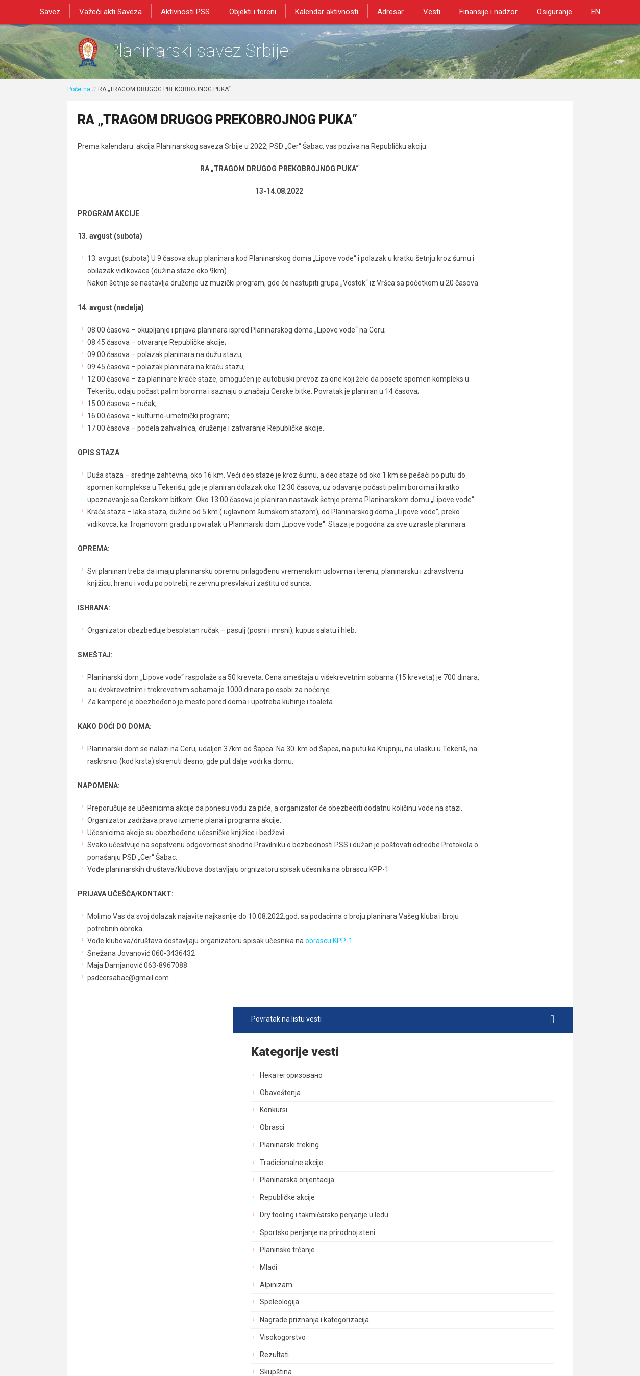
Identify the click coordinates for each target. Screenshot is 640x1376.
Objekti (444, 655)
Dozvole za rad (457, 778)
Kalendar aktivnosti (327, 11)
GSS (440, 551)
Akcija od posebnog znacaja (478, 917)
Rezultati (447, 463)
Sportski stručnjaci (462, 813)
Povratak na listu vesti (489, 119)
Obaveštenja (453, 192)
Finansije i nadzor (483, 11)
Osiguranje (546, 11)
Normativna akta (459, 795)
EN (585, 11)
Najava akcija (454, 830)
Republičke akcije (460, 297)
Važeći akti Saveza (118, 11)
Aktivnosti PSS (190, 11)
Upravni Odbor (456, 498)
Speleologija (452, 411)
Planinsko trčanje (460, 358)
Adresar (389, 11)
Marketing (449, 725)
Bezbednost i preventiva (472, 638)
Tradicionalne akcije (464, 262)
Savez (60, 11)
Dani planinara (456, 620)
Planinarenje (453, 585)
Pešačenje (449, 568)
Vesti (428, 11)
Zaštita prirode (456, 690)
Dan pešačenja (456, 603)
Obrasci (445, 227)
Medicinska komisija (465, 865)
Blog (440, 847)
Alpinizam (449, 393)
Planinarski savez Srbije (223, 53)
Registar (446, 760)
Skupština (449, 481)
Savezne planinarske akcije (476, 900)
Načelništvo (451, 515)
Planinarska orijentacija (470, 279)
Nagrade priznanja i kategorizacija (487, 428)
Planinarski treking (462, 245)
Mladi (441, 376)
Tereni (443, 673)
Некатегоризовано (464, 175)
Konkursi (446, 209)
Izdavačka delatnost (465, 743)
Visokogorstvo (456, 445)
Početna (78, 95)
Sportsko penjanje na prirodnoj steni (490, 341)
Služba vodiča (455, 533)
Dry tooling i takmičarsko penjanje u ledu (489, 319)
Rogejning (449, 883)
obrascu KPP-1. (329, 1035)
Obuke (443, 708)
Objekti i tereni (255, 11)
